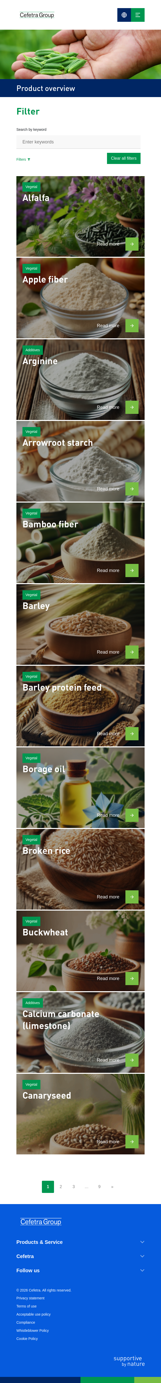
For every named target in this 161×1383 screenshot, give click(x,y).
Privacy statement (30, 1298)
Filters (23, 159)
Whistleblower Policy (32, 1331)
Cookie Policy (27, 1339)
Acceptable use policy (33, 1314)
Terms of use (26, 1306)
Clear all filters (124, 158)
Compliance (25, 1322)
